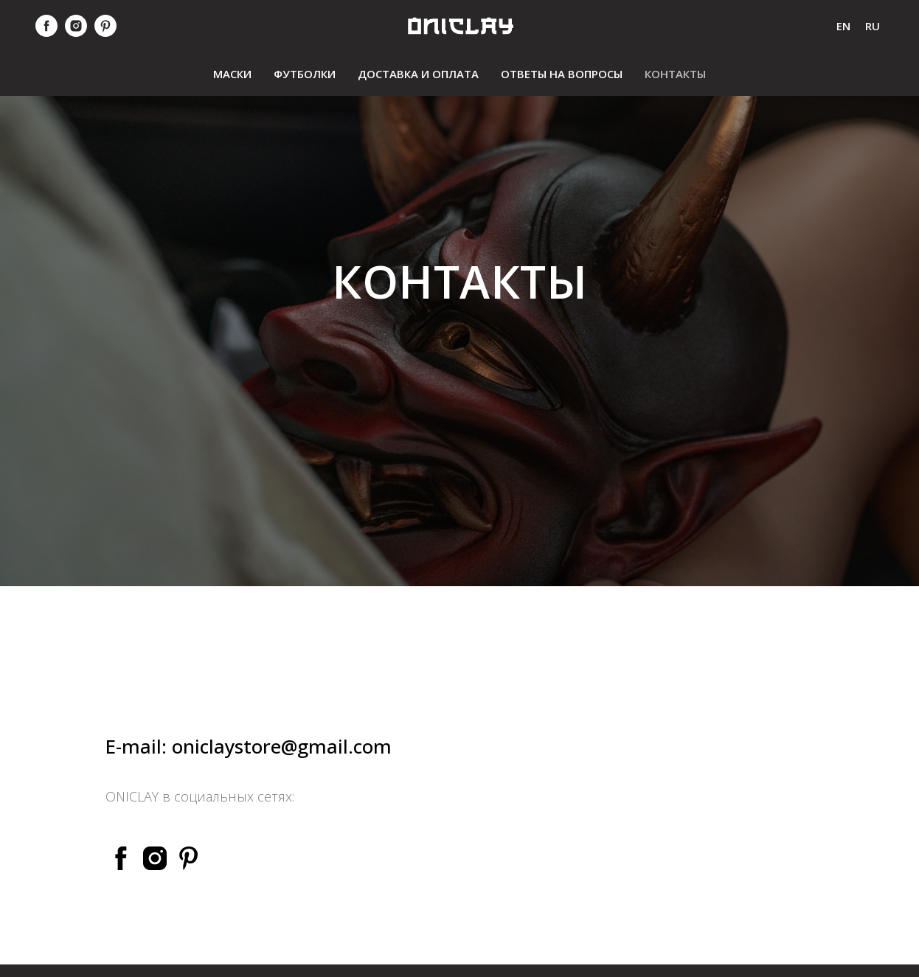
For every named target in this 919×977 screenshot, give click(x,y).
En (843, 25)
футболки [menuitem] (305, 73)
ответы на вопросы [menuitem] (562, 73)
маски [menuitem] (232, 73)
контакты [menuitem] (675, 73)
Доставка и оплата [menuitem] (418, 73)
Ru (872, 25)
